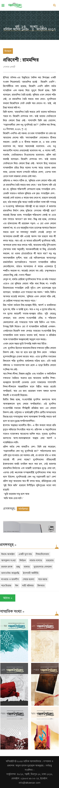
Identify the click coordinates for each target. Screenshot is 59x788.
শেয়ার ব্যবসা (28, 579)
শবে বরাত (42, 579)
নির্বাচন (23, 560)
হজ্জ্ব (18, 566)
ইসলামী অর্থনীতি (30, 573)
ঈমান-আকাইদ (8, 554)
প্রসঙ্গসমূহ (8, 544)
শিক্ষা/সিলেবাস (42, 554)
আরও (7, 598)
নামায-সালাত (36, 560)
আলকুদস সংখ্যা (8, 560)
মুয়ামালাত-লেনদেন (43, 566)
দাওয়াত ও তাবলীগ (10, 579)
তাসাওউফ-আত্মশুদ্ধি (10, 573)
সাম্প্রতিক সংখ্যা (12, 611)
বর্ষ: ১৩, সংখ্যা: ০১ (29, 26)
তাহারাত (50, 560)
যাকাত (27, 566)
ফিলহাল (8, 51)
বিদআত (41, 585)
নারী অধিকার (28, 585)
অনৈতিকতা (23, 508)
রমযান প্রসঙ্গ (6, 566)
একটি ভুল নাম (25, 554)
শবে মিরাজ (6, 585)
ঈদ (16, 585)
